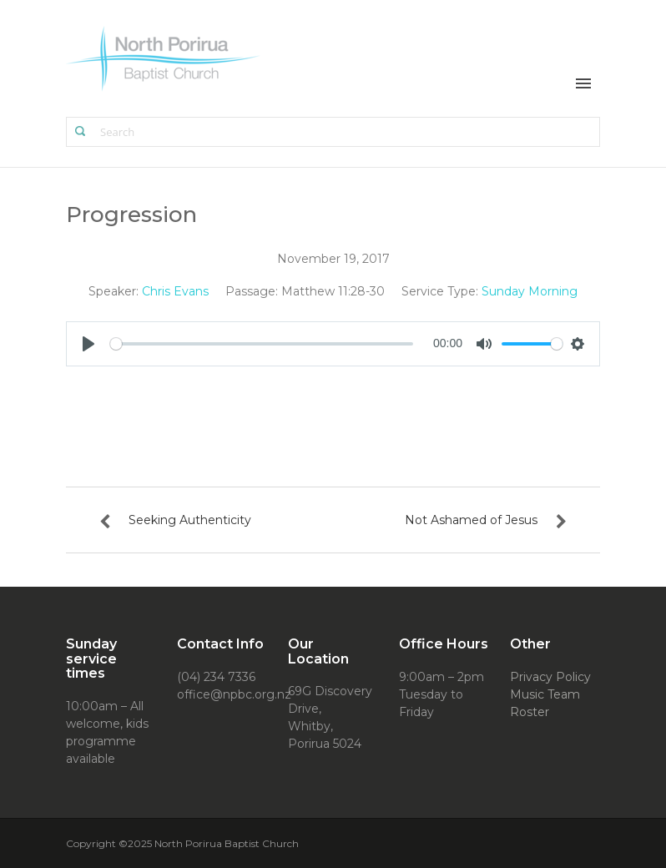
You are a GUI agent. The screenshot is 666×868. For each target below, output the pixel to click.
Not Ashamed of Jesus (471, 519)
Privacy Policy (550, 676)
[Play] (88, 344)
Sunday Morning (530, 291)
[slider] (261, 344)
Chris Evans (175, 291)
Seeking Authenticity (190, 519)
